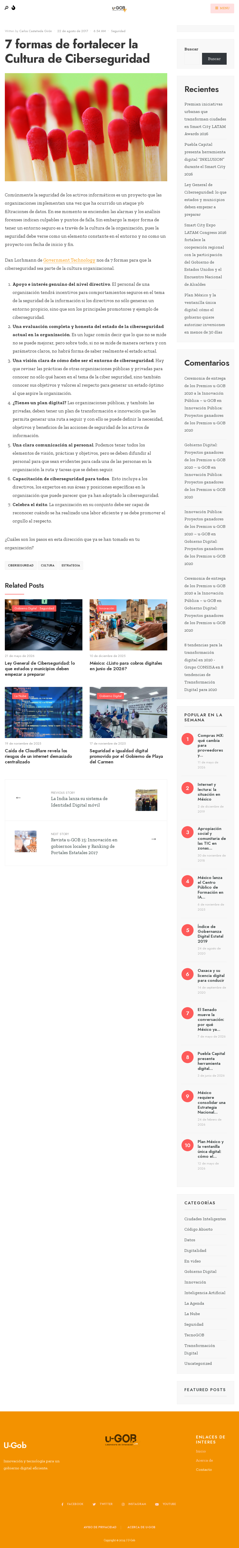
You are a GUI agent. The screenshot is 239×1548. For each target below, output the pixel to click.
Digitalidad (195, 1250)
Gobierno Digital (25, 608)
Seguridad (118, 31)
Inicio (201, 1451)
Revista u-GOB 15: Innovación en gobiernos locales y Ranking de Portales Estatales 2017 (84, 844)
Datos (189, 1239)
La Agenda (194, 1303)
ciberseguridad (21, 565)
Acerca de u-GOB (141, 1527)
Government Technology (69, 260)
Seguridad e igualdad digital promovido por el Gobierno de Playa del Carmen (126, 756)
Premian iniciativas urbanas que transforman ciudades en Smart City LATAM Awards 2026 (205, 119)
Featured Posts (205, 1390)
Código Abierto (198, 1229)
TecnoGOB (194, 1334)
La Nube (20, 696)
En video (192, 1261)
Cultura (47, 565)
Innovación (106, 608)
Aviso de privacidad (100, 1527)
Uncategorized (198, 1363)
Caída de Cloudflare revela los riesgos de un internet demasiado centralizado (38, 756)
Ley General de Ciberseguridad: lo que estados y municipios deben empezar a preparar (40, 668)
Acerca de (204, 1460)
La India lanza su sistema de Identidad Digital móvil (79, 799)
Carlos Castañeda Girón (35, 31)
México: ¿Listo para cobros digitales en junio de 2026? (126, 666)
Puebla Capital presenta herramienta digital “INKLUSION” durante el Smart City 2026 (205, 159)
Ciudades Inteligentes (205, 1218)
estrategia (71, 565)
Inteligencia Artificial (204, 1292)
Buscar (191, 49)
